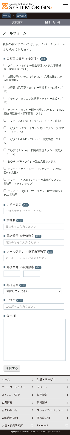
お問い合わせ (52, 22)
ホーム (6, 16)
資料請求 (21, 16)
